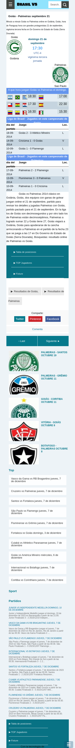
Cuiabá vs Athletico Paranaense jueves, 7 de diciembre (36, 544)
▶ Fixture (18, 274)
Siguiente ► (53, 341)
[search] (65, 4)
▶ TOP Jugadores (23, 263)
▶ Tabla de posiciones (25, 252)
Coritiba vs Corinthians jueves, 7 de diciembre (37, 579)
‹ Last (22, 341)
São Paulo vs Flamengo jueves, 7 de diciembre (32, 512)
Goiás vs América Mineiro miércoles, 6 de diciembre (34, 556)
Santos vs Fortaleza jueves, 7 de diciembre (35, 500)
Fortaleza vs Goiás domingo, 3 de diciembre (36, 532)
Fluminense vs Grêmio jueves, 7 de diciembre (37, 523)
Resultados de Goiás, (26, 291)
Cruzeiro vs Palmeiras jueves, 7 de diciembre (37, 491)
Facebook (53, 319)
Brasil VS (27, 4)
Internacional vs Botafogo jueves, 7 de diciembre (33, 569)
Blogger (49, 746)
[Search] (54, 4)
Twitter (20, 319)
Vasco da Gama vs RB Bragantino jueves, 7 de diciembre (36, 480)
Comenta (37, 329)
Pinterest (35, 319)
